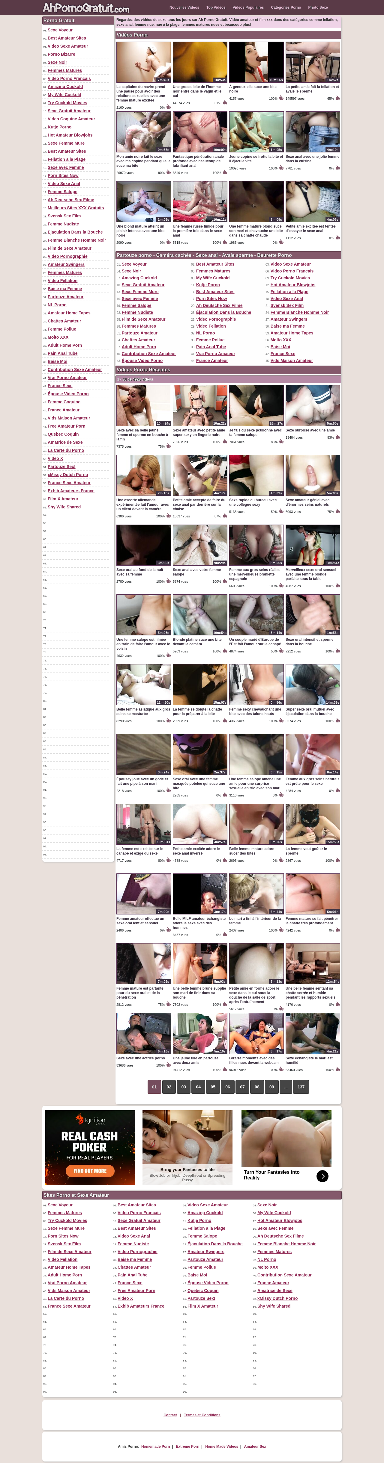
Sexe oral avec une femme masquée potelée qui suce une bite (199, 783)
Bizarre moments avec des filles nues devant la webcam (254, 1060)
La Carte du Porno (66, 450)
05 (213, 1087)
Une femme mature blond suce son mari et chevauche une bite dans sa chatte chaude (256, 230)
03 (184, 1087)
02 (169, 1087)
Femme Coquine (64, 401)
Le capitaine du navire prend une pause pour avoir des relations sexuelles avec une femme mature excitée (140, 93)
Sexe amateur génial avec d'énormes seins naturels (307, 502)
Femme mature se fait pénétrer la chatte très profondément (312, 921)
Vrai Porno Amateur (67, 377)
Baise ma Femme (65, 288)
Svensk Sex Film (64, 215)
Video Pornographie (68, 256)
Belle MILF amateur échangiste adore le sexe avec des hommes (199, 923)
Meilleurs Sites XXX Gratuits (76, 207)
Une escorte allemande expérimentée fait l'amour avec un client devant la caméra (142, 504)
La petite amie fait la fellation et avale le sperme (312, 89)
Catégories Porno (286, 7)
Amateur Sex (255, 1446)
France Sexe (60, 385)
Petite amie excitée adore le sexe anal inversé (196, 851)
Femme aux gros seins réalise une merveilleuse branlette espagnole (254, 574)
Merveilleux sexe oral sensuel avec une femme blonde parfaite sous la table (311, 574)
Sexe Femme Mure (66, 143)
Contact (170, 1415)
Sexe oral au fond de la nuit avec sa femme (139, 572)
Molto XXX (58, 337)
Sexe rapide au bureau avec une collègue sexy (253, 502)
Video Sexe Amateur (68, 46)
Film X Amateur (63, 498)
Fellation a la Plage (67, 159)
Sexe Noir (57, 62)
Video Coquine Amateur (71, 118)
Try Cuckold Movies (67, 102)
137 (301, 1087)
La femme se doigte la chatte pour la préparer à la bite (197, 711)
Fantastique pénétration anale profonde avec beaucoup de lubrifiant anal (198, 161)
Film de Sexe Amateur (70, 248)
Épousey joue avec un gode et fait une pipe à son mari (142, 781)
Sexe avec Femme (66, 167)
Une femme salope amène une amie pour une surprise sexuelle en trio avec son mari (255, 783)
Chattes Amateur (64, 321)
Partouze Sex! (62, 466)
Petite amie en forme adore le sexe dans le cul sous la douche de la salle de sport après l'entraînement (254, 995)
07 (242, 1087)
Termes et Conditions (202, 1415)
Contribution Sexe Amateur (75, 369)
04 (198, 1087)
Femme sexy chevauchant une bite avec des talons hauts (255, 711)
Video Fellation (62, 280)
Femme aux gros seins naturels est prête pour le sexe (312, 781)
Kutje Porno (59, 127)
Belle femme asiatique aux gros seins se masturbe (143, 711)
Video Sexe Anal (64, 183)
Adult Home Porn (65, 345)
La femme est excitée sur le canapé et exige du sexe (139, 851)
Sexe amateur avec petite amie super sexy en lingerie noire (199, 432)
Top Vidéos (216, 7)
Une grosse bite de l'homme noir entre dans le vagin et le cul (197, 91)
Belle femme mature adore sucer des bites (251, 851)
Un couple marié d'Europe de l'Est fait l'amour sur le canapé (255, 641)
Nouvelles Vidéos (184, 7)
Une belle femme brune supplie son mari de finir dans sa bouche (199, 992)
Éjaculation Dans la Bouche (75, 232)
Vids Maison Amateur (69, 418)
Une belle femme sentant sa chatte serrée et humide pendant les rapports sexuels (310, 992)
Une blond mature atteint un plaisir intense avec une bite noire (140, 230)
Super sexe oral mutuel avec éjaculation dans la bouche (310, 711)
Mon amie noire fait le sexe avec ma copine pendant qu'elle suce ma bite (143, 161)
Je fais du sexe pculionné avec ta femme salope (255, 432)
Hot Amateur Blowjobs (70, 135)
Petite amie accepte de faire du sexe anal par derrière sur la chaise (199, 504)
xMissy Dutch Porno (68, 474)
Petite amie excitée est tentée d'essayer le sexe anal (311, 228)
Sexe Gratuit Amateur (69, 110)
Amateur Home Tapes (69, 313)
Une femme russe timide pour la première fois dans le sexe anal (198, 230)
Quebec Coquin (63, 434)
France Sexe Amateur (69, 482)
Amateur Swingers (66, 264)
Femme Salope (62, 191)
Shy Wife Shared (64, 507)
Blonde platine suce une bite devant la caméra (197, 641)
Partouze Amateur (65, 296)
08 (257, 1087)
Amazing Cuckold (65, 86)
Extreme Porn (187, 1446)
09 (271, 1087)
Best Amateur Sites (67, 38)
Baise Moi (57, 361)
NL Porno (57, 304)
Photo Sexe (318, 7)
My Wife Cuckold (64, 94)
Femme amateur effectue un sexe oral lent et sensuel (140, 921)
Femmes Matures (65, 70)
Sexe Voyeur (60, 30)
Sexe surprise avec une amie (310, 430)
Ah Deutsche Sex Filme (71, 199)
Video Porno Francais (69, 78)
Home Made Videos (221, 1446)
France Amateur (64, 410)
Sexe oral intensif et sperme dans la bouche (309, 641)
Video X (55, 458)
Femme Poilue (62, 329)
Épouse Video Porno (68, 393)
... (286, 1087)
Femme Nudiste (63, 224)
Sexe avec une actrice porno (140, 1058)
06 (227, 1087)
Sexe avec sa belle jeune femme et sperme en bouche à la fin (142, 434)
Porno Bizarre (61, 54)
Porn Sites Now (63, 175)
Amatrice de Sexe (65, 442)
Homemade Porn (155, 1446)
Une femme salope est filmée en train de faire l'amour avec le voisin (143, 644)
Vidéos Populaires (248, 7)
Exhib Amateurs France (71, 490)
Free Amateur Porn (67, 426)
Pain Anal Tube (63, 353)
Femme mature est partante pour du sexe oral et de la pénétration (140, 992)
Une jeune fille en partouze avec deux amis (195, 1060)
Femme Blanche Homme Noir (77, 240)
